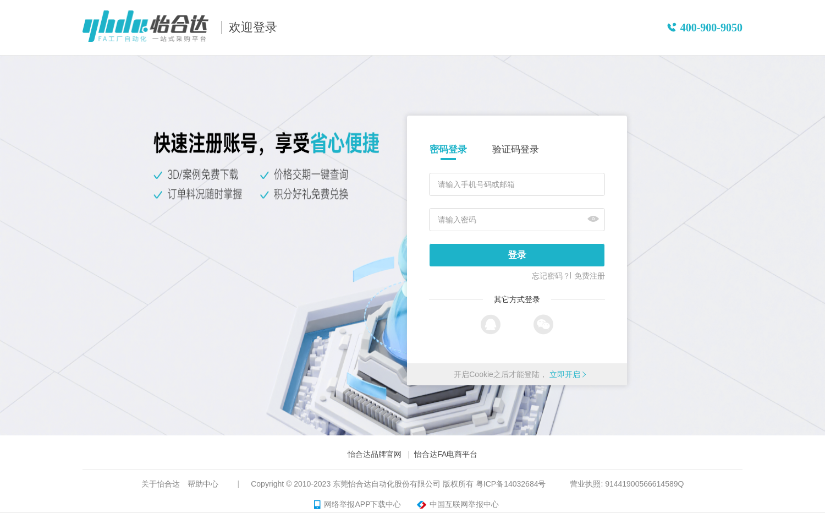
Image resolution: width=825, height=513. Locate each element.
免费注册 (589, 275)
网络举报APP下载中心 (357, 505)
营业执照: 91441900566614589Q (627, 483)
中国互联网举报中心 (456, 504)
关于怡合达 (160, 483)
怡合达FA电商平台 (445, 454)
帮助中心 (203, 483)
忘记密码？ (551, 275)
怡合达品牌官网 (375, 454)
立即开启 (564, 374)
